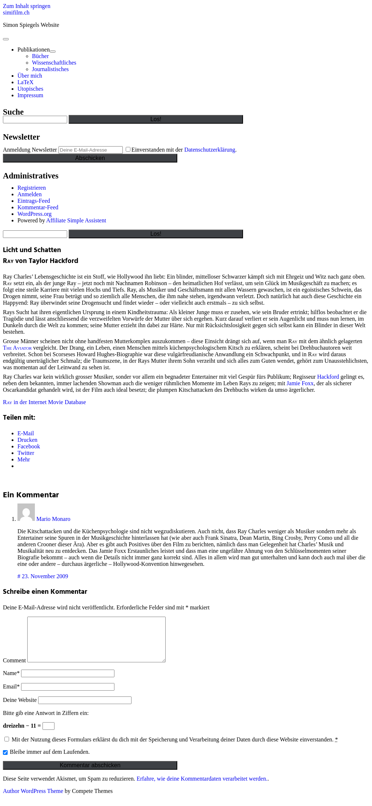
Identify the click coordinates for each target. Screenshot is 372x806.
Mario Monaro (53, 519)
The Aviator (17, 348)
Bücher (40, 56)
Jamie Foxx (300, 383)
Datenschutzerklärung (209, 150)
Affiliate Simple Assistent (76, 220)
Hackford (328, 377)
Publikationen (33, 49)
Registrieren (31, 188)
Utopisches (30, 89)
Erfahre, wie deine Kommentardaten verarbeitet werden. (202, 787)
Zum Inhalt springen (26, 6)
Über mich (29, 76)
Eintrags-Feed (33, 201)
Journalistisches (50, 69)
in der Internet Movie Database (44, 402)
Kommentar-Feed (37, 207)
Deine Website (20, 709)
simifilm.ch (16, 12)
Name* (11, 682)
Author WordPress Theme (33, 800)
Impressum (30, 95)
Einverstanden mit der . (181, 150)
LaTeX (25, 82)
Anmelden (29, 194)
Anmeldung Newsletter (30, 150)
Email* (11, 695)
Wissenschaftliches (54, 62)
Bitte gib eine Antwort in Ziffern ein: (46, 722)
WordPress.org (34, 214)
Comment (14, 669)
